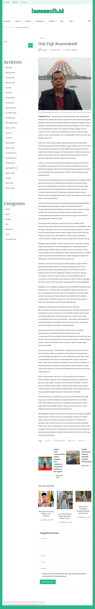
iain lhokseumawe (59, 440)
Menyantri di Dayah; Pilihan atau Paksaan (46, 513)
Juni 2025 (9, 92)
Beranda (6, 2)
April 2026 (9, 67)
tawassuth (81, 440)
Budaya (52, 21)
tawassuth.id (20, 602)
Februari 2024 (10, 143)
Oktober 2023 (10, 163)
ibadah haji (71, 440)
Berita (18, 21)
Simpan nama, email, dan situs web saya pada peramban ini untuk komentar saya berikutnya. (64, 575)
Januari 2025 (10, 103)
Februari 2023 (10, 188)
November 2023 (11, 158)
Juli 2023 (8, 178)
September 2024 (11, 123)
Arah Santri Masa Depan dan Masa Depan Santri (64, 516)
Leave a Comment (71, 50)
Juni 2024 (9, 138)
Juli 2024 (8, 133)
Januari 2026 (10, 77)
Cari (5, 41)
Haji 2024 (48, 440)
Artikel (28, 21)
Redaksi (15, 2)
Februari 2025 (10, 98)
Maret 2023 (9, 183)
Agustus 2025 (10, 82)
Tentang (24, 2)
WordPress (41, 604)
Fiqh (61, 21)
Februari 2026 (10, 72)
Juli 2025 (8, 87)
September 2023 (11, 168)
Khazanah (40, 21)
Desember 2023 (11, 153)
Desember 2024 (11, 108)
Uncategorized (11, 239)
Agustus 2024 (10, 128)
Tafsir (71, 21)
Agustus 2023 (10, 173)
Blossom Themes (22, 604)
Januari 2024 (10, 148)
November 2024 (11, 113)
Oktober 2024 (10, 118)
